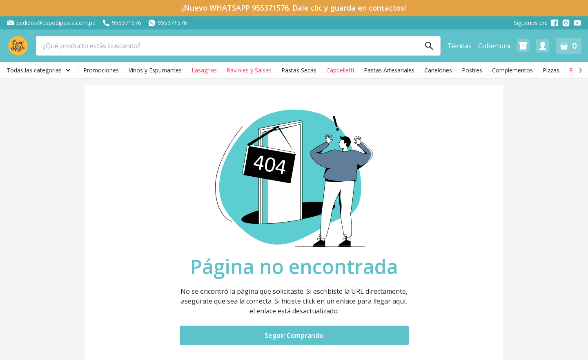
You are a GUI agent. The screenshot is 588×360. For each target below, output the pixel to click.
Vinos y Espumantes (155, 70)
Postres (472, 70)
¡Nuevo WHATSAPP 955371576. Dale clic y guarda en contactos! (294, 8)
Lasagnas (204, 70)
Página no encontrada (294, 267)
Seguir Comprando (294, 335)
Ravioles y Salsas (249, 70)
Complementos (512, 70)
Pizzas (551, 70)
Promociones (101, 70)
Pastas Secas (298, 70)
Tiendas (459, 45)
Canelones (438, 70)
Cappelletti (340, 70)
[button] (523, 45)
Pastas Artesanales (389, 70)
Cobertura (494, 45)
